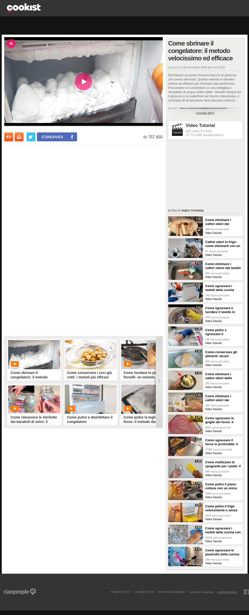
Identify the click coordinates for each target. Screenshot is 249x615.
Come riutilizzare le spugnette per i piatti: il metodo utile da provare (223, 464)
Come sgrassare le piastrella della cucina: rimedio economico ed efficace (222, 552)
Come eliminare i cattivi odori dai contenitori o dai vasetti (218, 398)
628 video (193, 131)
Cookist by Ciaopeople (201, 592)
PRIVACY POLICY (121, 592)
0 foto (207, 131)
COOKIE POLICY (144, 592)
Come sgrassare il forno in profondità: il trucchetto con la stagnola (221, 442)
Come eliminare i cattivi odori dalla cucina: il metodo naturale (218, 376)
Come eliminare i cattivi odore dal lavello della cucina (223, 266)
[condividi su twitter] (31, 136)
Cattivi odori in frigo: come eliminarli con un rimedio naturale (222, 244)
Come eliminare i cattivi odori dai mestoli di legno (218, 222)
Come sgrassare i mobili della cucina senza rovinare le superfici (219, 288)
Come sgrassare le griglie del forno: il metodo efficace (219, 420)
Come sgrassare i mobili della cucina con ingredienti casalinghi (223, 530)
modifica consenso (171, 592)
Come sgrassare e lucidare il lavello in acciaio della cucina (220, 310)
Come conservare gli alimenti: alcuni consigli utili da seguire (223, 354)
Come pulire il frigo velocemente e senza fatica (221, 508)
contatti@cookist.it (227, 592)
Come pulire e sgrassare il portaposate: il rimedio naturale (222, 332)
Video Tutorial (200, 125)
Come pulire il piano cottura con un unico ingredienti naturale (221, 486)
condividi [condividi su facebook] (52, 136)
